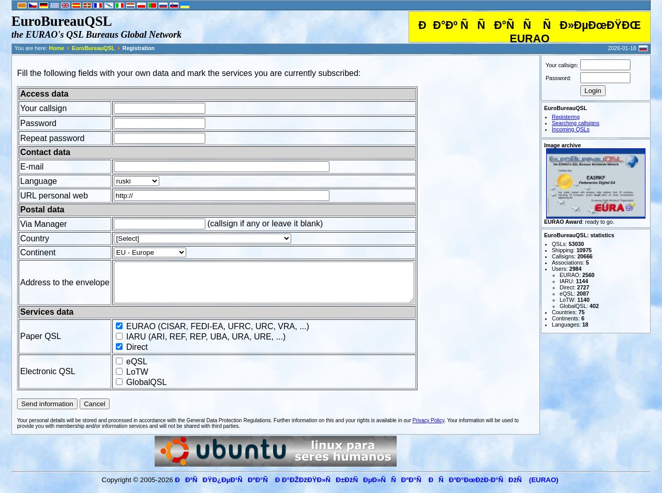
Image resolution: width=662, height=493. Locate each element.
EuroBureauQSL (93, 48)
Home (57, 48)
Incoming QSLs (571, 129)
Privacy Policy (429, 428)
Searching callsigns (575, 123)
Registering (566, 117)
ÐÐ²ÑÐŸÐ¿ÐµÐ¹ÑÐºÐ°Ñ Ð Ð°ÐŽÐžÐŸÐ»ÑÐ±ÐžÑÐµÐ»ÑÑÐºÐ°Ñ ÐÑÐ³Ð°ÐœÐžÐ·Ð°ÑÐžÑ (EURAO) (366, 487)
